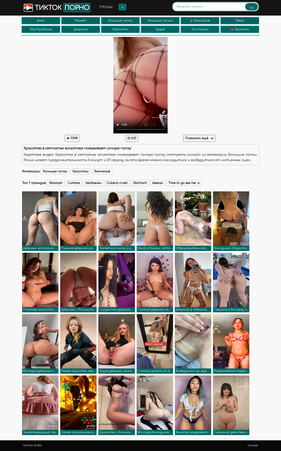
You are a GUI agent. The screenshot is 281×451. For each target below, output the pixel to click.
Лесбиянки (93, 183)
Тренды (106, 7)
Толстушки (199, 29)
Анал (41, 20)
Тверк (239, 20)
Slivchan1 (140, 183)
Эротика (240, 29)
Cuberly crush (117, 183)
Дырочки (81, 29)
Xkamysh (55, 183)
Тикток (56, 7)
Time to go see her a (183, 183)
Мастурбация (41, 29)
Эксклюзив (200, 20)
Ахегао (157, 183)
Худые (160, 29)
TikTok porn (32, 445)
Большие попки (120, 20)
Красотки (120, 29)
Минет (80, 20)
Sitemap (253, 445)
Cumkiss (74, 183)
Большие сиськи (160, 20)
